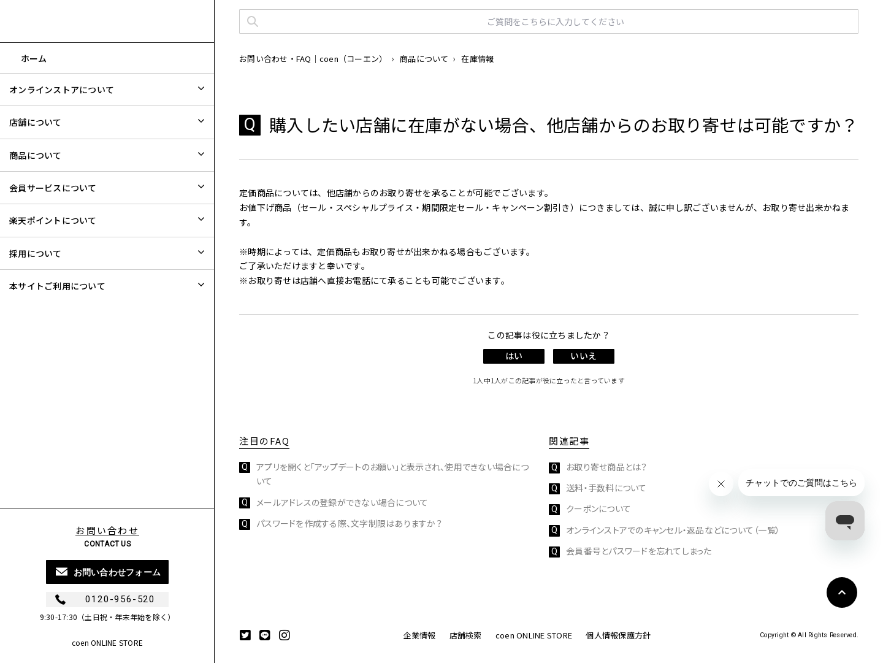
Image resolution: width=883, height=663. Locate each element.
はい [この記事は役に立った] (513, 356)
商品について (424, 58)
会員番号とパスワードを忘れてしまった (639, 551)
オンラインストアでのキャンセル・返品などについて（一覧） (673, 530)
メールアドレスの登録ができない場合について (342, 502)
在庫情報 (477, 58)
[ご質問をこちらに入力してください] (548, 21)
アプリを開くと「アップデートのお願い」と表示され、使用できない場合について (392, 474)
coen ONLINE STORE (107, 642)
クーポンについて (598, 508)
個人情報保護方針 (618, 635)
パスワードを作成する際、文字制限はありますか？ (349, 523)
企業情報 (419, 635)
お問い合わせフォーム (117, 572)
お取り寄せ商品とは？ (607, 467)
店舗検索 (465, 635)
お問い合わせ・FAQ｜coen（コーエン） (313, 58)
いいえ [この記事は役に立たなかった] (583, 356)
